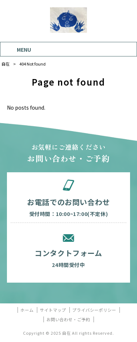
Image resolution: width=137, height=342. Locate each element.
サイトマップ (53, 310)
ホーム (27, 310)
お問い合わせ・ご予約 (68, 320)
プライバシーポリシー (94, 310)
